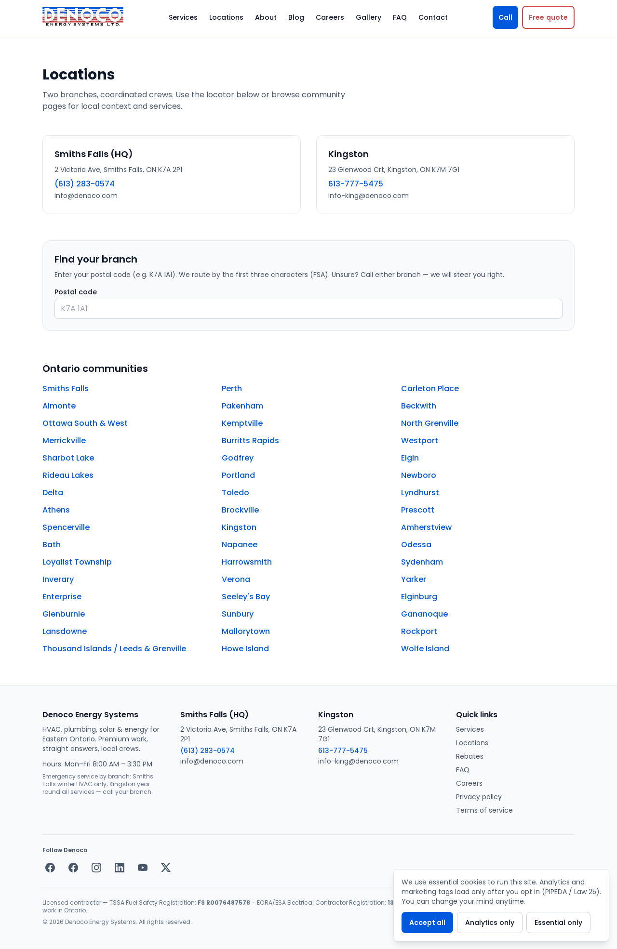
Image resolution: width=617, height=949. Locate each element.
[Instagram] (96, 867)
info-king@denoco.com (368, 195)
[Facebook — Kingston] (73, 867)
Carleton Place (430, 388)
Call (505, 17)
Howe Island (245, 648)
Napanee (239, 544)
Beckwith (418, 405)
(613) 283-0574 (84, 183)
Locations (226, 17)
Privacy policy (479, 797)
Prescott (417, 509)
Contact (433, 17)
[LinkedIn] (119, 867)
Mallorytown (246, 631)
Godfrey (238, 457)
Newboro (418, 475)
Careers (330, 17)
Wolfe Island (425, 648)
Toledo (235, 492)
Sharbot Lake (68, 457)
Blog (296, 17)
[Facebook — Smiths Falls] (50, 867)
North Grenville (429, 423)
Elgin (410, 457)
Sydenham (422, 561)
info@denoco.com (86, 195)
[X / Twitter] (166, 867)
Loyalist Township (77, 561)
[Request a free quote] (548, 17)
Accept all (427, 922)
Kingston (239, 527)
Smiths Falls (65, 388)
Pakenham (242, 405)
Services (183, 17)
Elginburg (419, 596)
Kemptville (242, 423)
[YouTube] (142, 867)
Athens (56, 509)
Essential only (558, 922)
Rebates (469, 756)
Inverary (58, 579)
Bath (51, 544)
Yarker (413, 579)
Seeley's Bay (246, 596)
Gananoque (424, 613)
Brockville (240, 509)
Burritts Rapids (250, 440)
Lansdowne (64, 631)
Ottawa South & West (85, 423)
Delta (52, 492)
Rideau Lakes (68, 475)
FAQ (400, 17)
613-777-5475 (355, 183)
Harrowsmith (247, 561)
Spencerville (66, 527)
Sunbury (238, 613)
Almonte (59, 405)
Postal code (75, 292)
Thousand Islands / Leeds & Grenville (114, 648)
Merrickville (64, 440)
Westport (419, 440)
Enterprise (61, 596)
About (266, 17)
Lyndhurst (420, 492)
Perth (232, 388)
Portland (238, 475)
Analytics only (489, 922)
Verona (236, 579)
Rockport (419, 631)
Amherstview (426, 527)
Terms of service (484, 810)
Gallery (368, 17)
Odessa (416, 544)
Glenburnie (63, 613)
